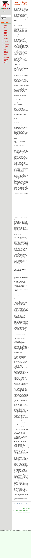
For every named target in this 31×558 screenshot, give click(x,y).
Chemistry (6, 27)
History (5, 40)
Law (4, 43)
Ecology (5, 32)
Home (4, 11)
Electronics (6, 35)
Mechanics (6, 46)
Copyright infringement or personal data (23, 530)
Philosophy (6, 52)
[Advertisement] (22, 204)
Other (5, 49)
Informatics (6, 41)
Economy (6, 33)
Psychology (6, 57)
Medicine (6, 47)
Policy (5, 55)
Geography (6, 38)
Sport (5, 60)
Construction (6, 28)
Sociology (6, 59)
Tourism (5, 62)
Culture (5, 30)
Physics (5, 54)
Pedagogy (6, 51)
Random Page (6, 12)
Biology (5, 25)
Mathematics (6, 44)
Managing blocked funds (26, 511)
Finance (5, 36)
